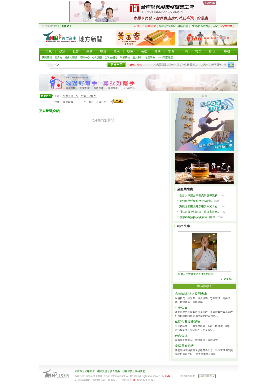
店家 (215, 26)
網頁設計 (183, 26)
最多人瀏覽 (71, 57)
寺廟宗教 (150, 57)
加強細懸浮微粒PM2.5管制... (196, 200)
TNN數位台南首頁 (200, 26)
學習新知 (125, 57)
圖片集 (58, 57)
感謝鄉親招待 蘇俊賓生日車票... (198, 217)
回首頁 (78, 371)
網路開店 (90, 371)
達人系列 (137, 57)
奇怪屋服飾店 (184, 346)
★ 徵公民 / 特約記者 (145, 26)
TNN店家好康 (165, 57)
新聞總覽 (47, 57)
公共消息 (97, 57)
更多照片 (229, 278)
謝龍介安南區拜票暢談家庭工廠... (199, 206)
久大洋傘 (181, 308)
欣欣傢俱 (181, 336)
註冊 (56, 26)
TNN (167, 376)
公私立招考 (111, 57)
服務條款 (127, 371)
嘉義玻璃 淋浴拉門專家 (191, 294)
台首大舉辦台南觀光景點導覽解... (199, 195)
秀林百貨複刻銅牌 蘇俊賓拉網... (199, 211)
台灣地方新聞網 (167, 26)
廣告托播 (115, 371)
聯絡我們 (140, 371)
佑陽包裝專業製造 (187, 321)
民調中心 (85, 57)
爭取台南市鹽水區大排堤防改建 (195, 274)
